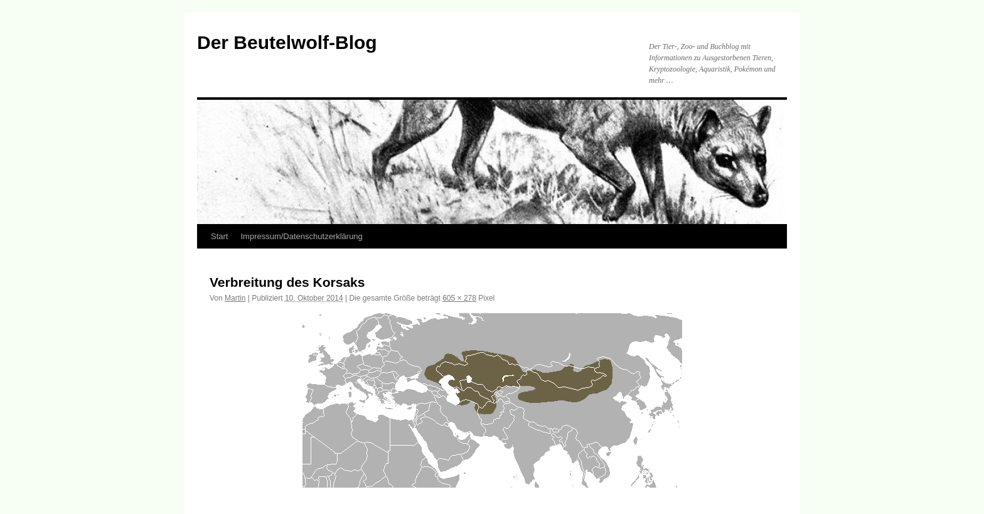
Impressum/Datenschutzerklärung (301, 236)
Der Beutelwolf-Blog (287, 42)
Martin (235, 298)
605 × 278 (459, 298)
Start (219, 236)
